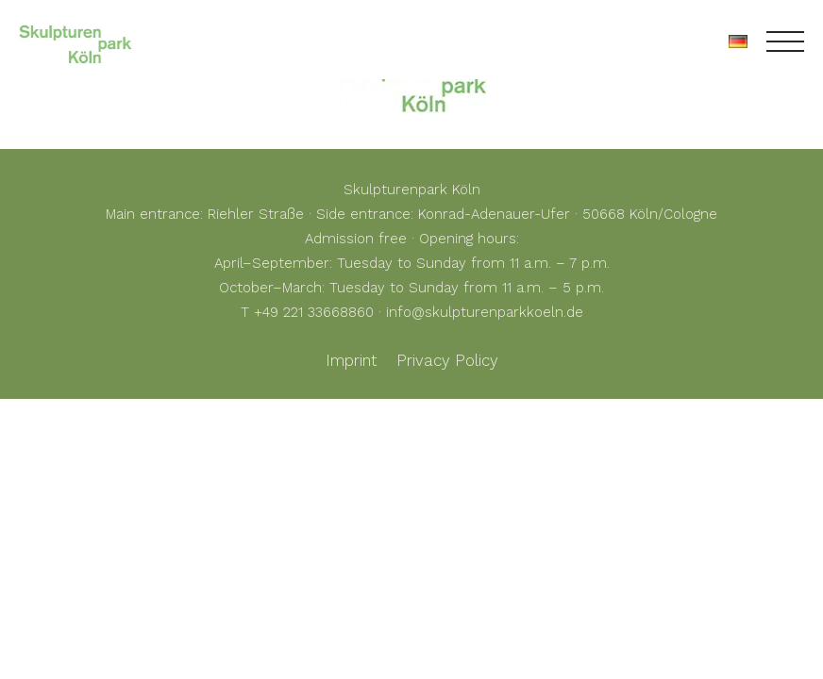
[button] (41, 637)
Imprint (351, 360)
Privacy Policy (447, 360)
